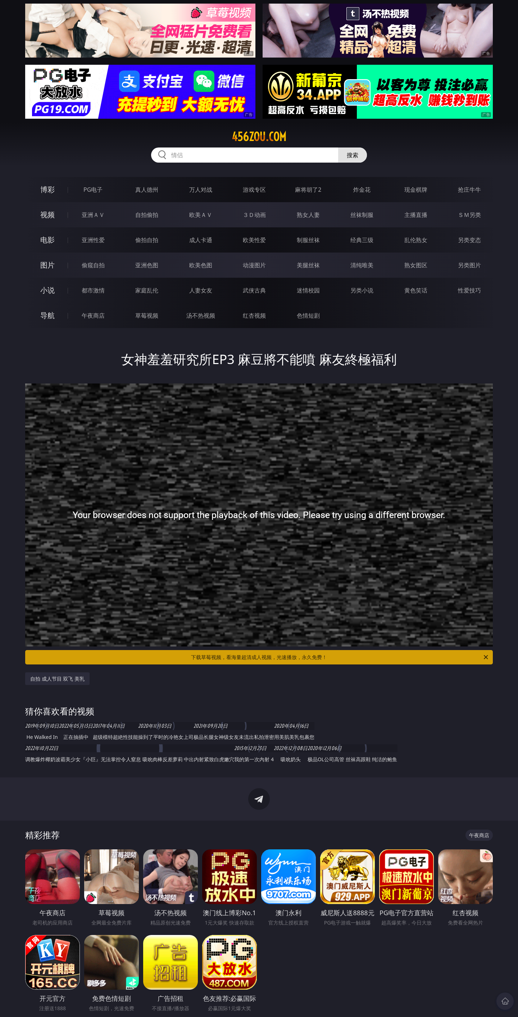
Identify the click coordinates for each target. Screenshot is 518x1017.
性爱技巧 (469, 290)
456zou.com (259, 137)
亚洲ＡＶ (93, 215)
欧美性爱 (254, 240)
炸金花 (362, 190)
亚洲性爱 (93, 240)
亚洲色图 (146, 265)
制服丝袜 (308, 240)
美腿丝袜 (308, 265)
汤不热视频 (200, 315)
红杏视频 (254, 315)
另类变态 (469, 240)
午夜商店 (93, 315)
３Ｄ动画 (254, 215)
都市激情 (93, 290)
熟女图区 (415, 265)
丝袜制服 (361, 215)
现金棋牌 (415, 190)
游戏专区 (254, 190)
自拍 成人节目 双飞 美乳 (57, 678)
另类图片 (469, 265)
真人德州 (146, 190)
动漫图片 (254, 265)
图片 (47, 265)
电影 (47, 240)
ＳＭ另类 (469, 215)
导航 (47, 315)
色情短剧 (308, 315)
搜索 (352, 155)
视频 (47, 214)
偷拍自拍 (146, 240)
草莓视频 (146, 315)
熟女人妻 (308, 215)
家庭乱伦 (146, 290)
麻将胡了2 (308, 190)
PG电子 (93, 190)
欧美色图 (200, 265)
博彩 (47, 189)
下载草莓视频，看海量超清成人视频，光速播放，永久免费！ (340, 657)
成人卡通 (200, 240)
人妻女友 (200, 290)
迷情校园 (308, 290)
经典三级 (361, 240)
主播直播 (415, 215)
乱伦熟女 (415, 240)
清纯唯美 (361, 265)
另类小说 (361, 290)
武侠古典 (254, 290)
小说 (47, 290)
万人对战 (200, 190)
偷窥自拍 (93, 265)
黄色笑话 (415, 290)
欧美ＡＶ (200, 215)
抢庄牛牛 (469, 190)
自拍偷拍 (146, 215)
